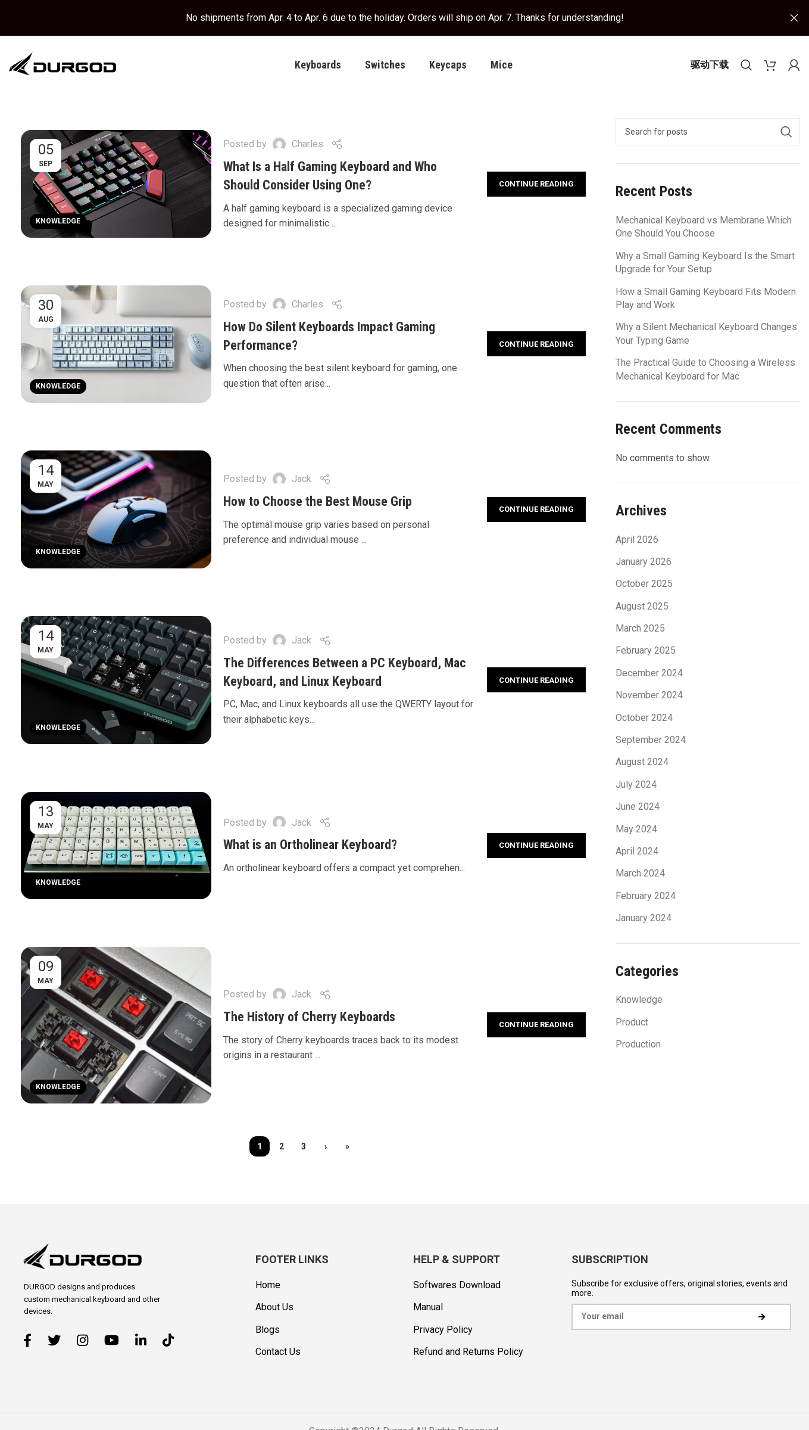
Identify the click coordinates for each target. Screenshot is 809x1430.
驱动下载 (710, 65)
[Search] (746, 65)
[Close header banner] (794, 18)
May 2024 (636, 829)
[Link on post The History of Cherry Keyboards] (116, 1025)
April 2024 (637, 852)
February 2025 (646, 651)
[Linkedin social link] (145, 1341)
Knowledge (58, 221)
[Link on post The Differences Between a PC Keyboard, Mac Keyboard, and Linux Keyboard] (116, 681)
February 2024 (646, 896)
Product (632, 1022)
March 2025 (640, 629)
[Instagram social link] (87, 1341)
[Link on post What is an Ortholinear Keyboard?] (116, 846)
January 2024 (643, 919)
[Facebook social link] (32, 1341)
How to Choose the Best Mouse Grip (317, 502)
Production (638, 1044)
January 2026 (643, 562)
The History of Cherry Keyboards (309, 1018)
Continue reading (536, 184)
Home (267, 1286)
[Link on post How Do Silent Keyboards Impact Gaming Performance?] (116, 345)
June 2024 (638, 807)
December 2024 (649, 673)
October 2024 (644, 718)
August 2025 (642, 607)
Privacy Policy (443, 1330)
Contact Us (278, 1352)
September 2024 (651, 741)
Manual (428, 1308)
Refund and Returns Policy (468, 1352)
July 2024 (636, 785)
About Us (274, 1308)
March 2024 (640, 874)
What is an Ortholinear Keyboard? (310, 845)
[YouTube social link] (116, 1341)
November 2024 (649, 696)
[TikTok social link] (172, 1341)
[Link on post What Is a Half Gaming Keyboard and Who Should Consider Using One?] (116, 184)
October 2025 (644, 584)
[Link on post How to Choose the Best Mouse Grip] (116, 511)
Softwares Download (457, 1286)
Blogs (267, 1330)
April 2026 (637, 540)
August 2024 (642, 763)
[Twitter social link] (58, 1341)
